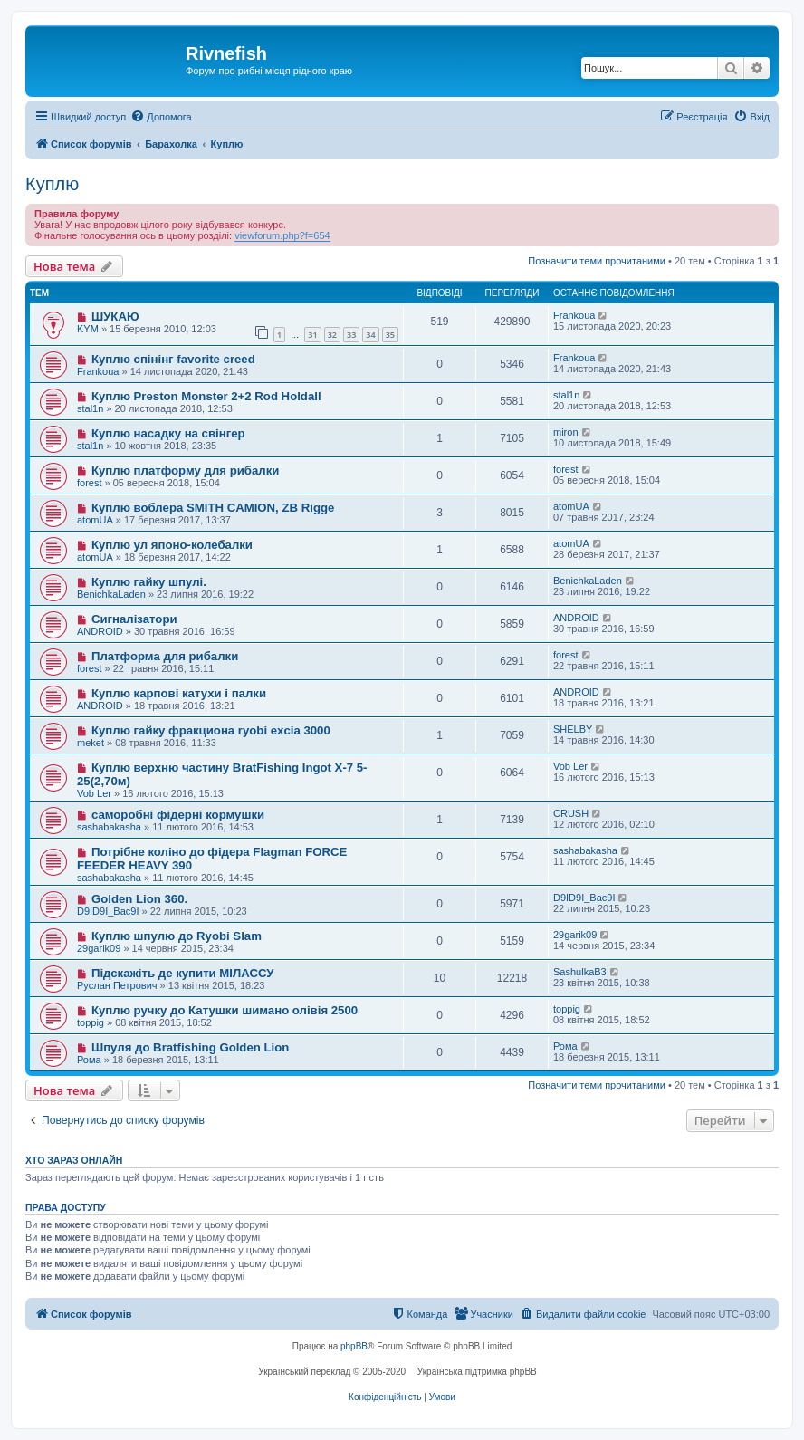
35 (390, 335)
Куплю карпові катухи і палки (178, 693)
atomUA (95, 519)
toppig (90, 1022)
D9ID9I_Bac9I (108, 911)
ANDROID (100, 631)
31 (312, 335)
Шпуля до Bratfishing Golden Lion (190, 1047)
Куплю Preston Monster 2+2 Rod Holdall (206, 396)
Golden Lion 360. (139, 899)
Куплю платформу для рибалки (185, 470)
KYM (88, 328)
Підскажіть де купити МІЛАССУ (182, 973)
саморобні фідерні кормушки (177, 814)
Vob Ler (94, 793)
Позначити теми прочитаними (596, 260)
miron (566, 432)
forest (89, 482)
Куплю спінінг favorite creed (173, 359)
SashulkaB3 (580, 971)
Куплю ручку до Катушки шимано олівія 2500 (224, 1010)
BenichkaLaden (111, 594)
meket (90, 742)
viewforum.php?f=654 (282, 235)
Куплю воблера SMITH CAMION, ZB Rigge (212, 507)
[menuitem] (160, 117)
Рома (89, 1059)
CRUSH (571, 813)
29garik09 (98, 948)
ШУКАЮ (115, 316)
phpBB (354, 1346)
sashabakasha (109, 826)
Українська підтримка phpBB (477, 1372)
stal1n (90, 408)
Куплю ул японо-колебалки (172, 545)
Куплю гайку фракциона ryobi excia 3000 (210, 730)
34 (370, 335)
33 (351, 335)
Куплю (52, 184)
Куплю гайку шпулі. (148, 582)
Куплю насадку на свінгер (168, 433)
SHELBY (572, 729)
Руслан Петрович (117, 985)
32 (332, 335)
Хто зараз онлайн (73, 1160)
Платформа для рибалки (164, 656)
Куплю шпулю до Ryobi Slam (176, 936)
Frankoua (574, 315)
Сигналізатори (134, 619)
